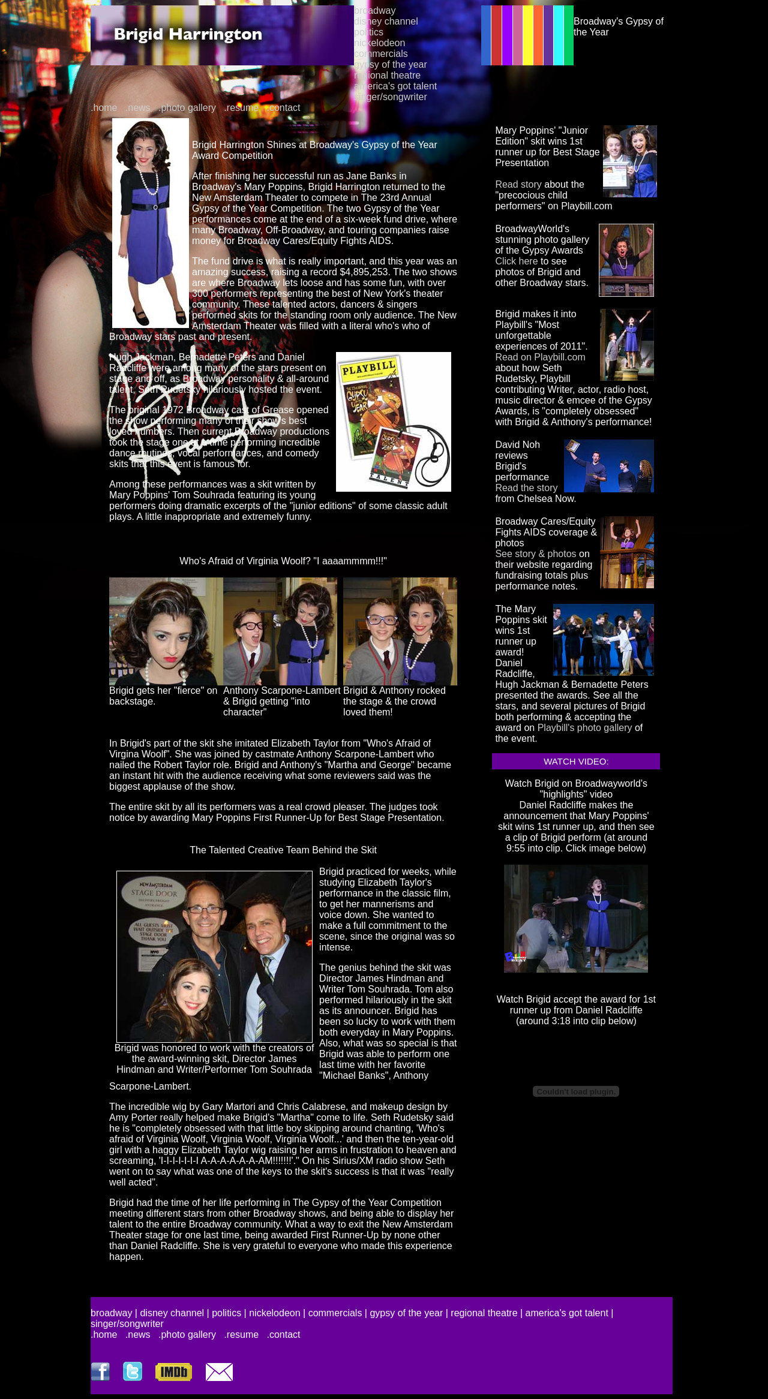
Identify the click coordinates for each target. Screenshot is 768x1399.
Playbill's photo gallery (585, 728)
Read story (518, 184)
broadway (374, 10)
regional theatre (387, 75)
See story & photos (535, 554)
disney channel (386, 21)
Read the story (526, 488)
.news (138, 108)
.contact (284, 108)
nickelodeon (379, 43)
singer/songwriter (390, 97)
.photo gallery (187, 108)
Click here (516, 261)
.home (104, 108)
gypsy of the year (390, 64)
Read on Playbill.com (540, 357)
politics (368, 32)
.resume (241, 108)
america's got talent (395, 86)
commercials (381, 54)
